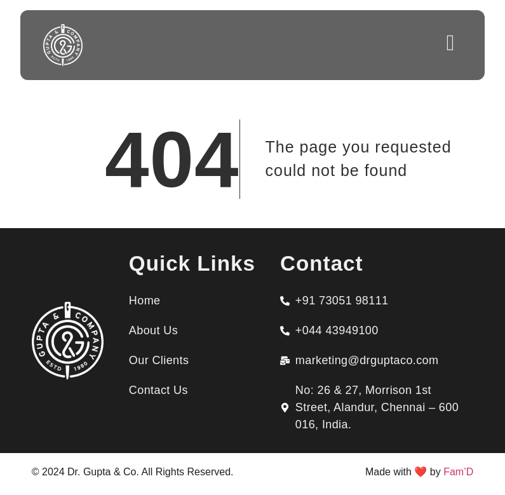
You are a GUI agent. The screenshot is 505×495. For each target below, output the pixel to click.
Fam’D (458, 471)
